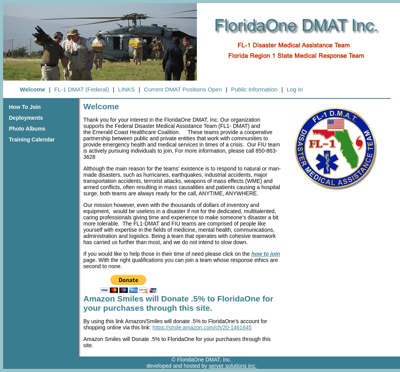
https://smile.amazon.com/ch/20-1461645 (202, 327)
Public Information (254, 89)
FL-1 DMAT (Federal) (81, 89)
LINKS (126, 89)
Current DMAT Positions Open (183, 89)
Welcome (32, 89)
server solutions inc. (233, 366)
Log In (294, 89)
